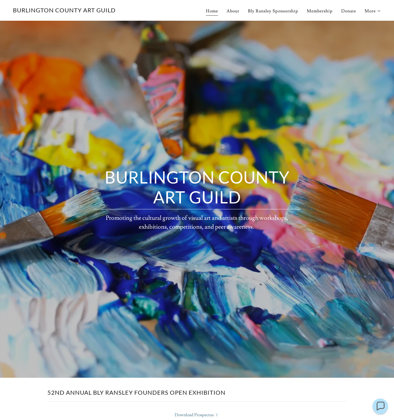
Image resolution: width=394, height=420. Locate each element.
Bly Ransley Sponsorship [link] (273, 11)
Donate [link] (348, 11)
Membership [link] (320, 11)
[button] (373, 11)
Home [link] (212, 11)
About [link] (233, 11)
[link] (64, 11)
